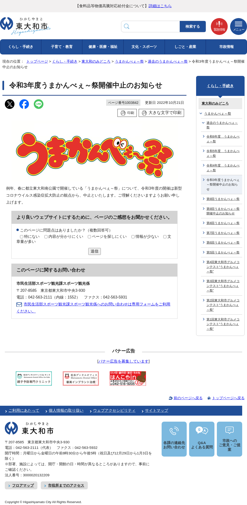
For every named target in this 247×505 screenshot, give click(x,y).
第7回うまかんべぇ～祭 (223, 233)
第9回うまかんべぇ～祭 (223, 199)
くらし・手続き (20, 47)
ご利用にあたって (23, 410)
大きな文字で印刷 (165, 112)
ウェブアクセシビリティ (114, 410)
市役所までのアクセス (66, 485)
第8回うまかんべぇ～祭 (223, 223)
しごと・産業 (185, 47)
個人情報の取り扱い (66, 410)
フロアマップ (23, 485)
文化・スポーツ (144, 47)
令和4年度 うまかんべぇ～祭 (223, 168)
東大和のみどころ (96, 61)
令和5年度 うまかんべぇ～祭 (223, 153)
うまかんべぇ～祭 (129, 61)
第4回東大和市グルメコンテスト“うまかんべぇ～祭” (223, 266)
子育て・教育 (62, 47)
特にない (32, 236)
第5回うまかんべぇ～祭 (223, 252)
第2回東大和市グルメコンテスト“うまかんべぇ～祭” (223, 305)
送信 (94, 251)
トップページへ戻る (228, 398)
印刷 (130, 113)
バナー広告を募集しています (123, 361)
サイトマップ (156, 410)
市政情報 (226, 47)
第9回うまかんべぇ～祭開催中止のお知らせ (223, 211)
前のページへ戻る (188, 398)
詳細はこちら (160, 6)
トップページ (37, 61)
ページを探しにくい (109, 236)
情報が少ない (147, 236)
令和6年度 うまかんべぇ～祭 (223, 139)
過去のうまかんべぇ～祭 (168, 61)
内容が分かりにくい (65, 236)
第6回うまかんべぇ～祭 (223, 242)
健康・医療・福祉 (103, 47)
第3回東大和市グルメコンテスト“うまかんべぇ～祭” (223, 285)
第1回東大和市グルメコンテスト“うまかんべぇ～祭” (223, 324)
